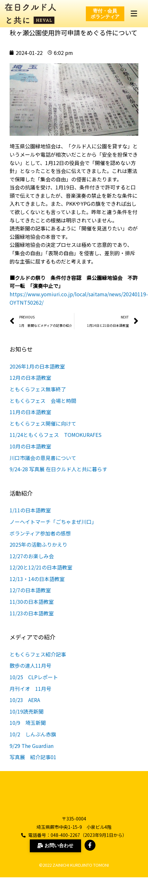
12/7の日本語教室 (30, 598)
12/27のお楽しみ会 (32, 563)
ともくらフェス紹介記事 (38, 662)
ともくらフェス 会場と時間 (43, 408)
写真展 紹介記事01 (33, 764)
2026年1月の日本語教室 (37, 374)
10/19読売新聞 (27, 719)
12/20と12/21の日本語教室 (41, 575)
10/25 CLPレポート (36, 685)
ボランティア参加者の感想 (40, 540)
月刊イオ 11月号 (33, 696)
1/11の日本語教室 (30, 518)
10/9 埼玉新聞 (28, 730)
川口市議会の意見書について (43, 465)
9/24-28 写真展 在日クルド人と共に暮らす (58, 477)
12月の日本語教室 (30, 385)
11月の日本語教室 (30, 419)
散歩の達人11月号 (30, 673)
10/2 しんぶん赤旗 (33, 742)
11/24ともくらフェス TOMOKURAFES (56, 442)
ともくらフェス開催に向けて (43, 431)
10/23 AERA (25, 707)
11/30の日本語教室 (32, 609)
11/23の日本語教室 (32, 620)
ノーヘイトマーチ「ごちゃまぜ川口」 (53, 529)
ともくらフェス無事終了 (38, 397)
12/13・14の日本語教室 (37, 586)
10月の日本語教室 (30, 454)
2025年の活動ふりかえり (38, 552)
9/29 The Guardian (31, 753)
